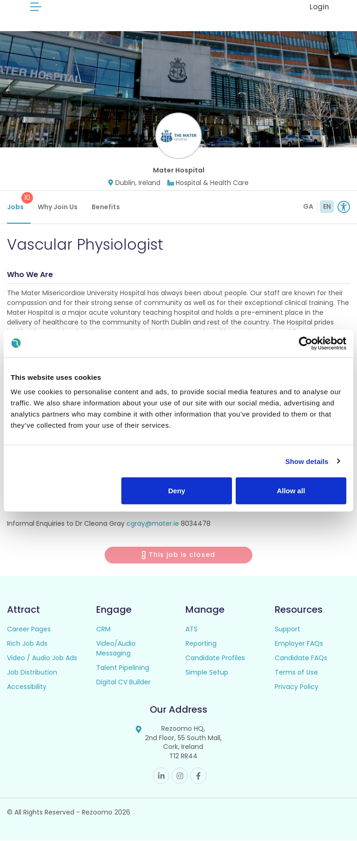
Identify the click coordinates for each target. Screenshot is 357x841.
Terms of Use (296, 672)
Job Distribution (32, 672)
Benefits (106, 207)
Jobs (19, 202)
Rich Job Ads (27, 643)
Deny (176, 491)
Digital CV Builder (123, 682)
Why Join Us (58, 207)
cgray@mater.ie (152, 523)
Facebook (198, 776)
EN (327, 206)
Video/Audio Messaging (116, 648)
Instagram (180, 776)
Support (287, 629)
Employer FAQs (299, 643)
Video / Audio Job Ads (42, 657)
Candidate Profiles (215, 657)
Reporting (201, 643)
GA (308, 206)
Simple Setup (206, 672)
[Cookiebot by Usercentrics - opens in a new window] (305, 343)
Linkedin (161, 776)
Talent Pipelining (122, 667)
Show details (307, 461)
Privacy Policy (296, 686)
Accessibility (26, 686)
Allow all (291, 491)
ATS (191, 629)
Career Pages (29, 629)
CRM (103, 629)
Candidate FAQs (301, 657)
